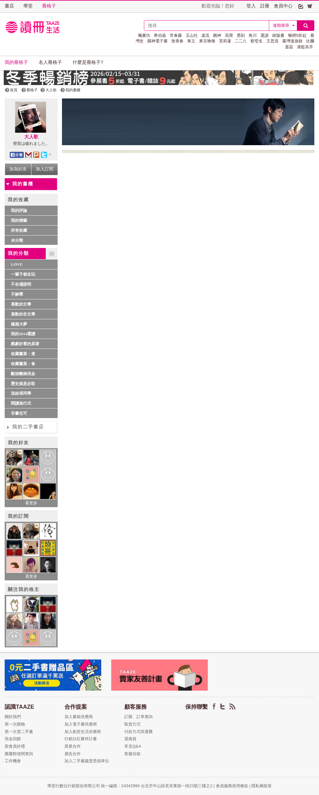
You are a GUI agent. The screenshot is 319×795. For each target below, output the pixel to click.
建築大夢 (19, 324)
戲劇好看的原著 (25, 343)
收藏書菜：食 (23, 363)
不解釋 (17, 294)
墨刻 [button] (241, 35)
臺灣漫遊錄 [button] (292, 41)
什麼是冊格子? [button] (88, 62)
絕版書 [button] (278, 35)
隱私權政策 (261, 785)
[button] (300, 6)
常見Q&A (132, 746)
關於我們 (13, 716)
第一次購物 (15, 724)
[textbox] (206, 26)
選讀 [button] (264, 35)
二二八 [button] (241, 41)
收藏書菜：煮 (23, 353)
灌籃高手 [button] (305, 47)
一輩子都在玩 (23, 274)
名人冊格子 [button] (50, 62)
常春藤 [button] (176, 35)
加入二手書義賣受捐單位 (86, 761)
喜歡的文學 (21, 304)
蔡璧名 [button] (256, 41)
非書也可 (19, 413)
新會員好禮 (15, 746)
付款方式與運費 (138, 731)
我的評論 (19, 210)
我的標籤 (19, 220)
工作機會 (13, 761)
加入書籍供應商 (78, 716)
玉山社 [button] (192, 35)
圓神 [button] (217, 35)
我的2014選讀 (23, 333)
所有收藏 (19, 230)
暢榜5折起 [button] (297, 35)
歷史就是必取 (23, 383)
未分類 (17, 240)
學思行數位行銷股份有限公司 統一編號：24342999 (94, 785)
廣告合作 (72, 753)
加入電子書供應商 (80, 724)
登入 (251, 5)
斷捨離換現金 (23, 373)
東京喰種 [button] (207, 41)
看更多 (31, 503)
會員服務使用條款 (232, 785)
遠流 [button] (205, 35)
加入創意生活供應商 (82, 731)
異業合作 (72, 746)
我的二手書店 (28, 426)
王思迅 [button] (272, 41)
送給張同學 (21, 393)
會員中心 (283, 5)
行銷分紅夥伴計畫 (80, 738)
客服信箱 (132, 753)
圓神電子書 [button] (157, 41)
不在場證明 (21, 284)
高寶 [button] (229, 35)
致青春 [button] (177, 41)
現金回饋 (13, 738)
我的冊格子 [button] (16, 62)
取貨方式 (132, 724)
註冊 (264, 5)
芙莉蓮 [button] (225, 41)
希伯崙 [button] (160, 35)
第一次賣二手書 (19, 731)
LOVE (16, 264)
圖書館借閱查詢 (19, 753)
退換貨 (130, 738)
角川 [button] (253, 35)
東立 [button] (191, 41)
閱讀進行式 (21, 403)
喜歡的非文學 (23, 314)
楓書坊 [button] (144, 35)
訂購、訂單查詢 (138, 716)
